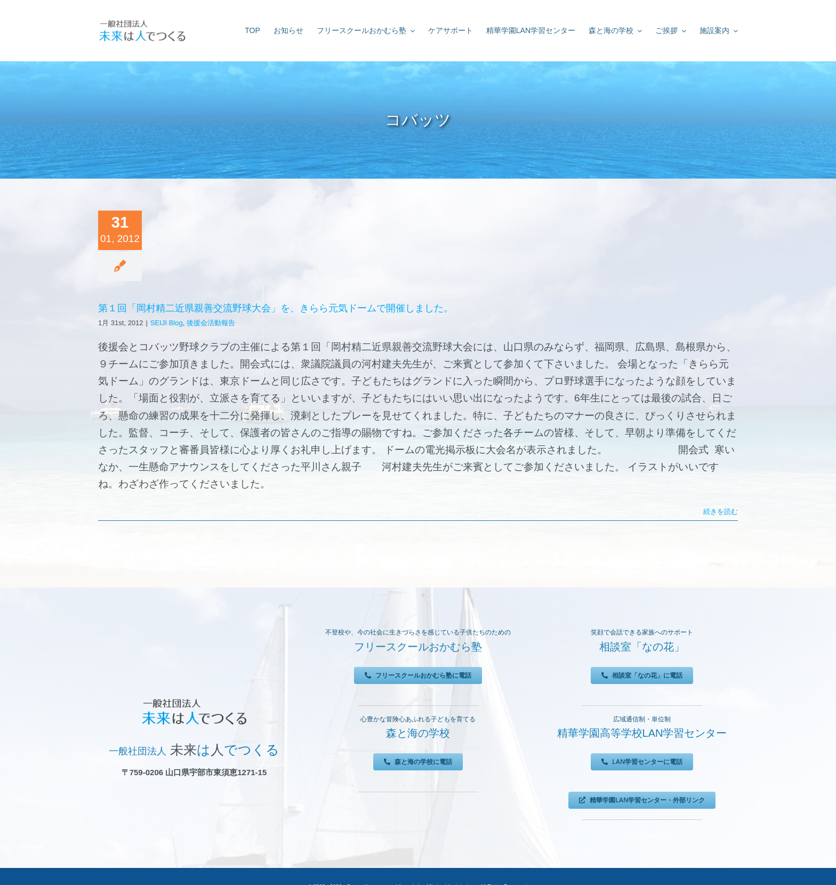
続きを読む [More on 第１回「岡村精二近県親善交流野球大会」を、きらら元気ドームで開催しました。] (720, 512)
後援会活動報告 (211, 323)
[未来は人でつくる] (142, 22)
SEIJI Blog (166, 323)
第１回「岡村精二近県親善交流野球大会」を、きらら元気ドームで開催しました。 (275, 308)
